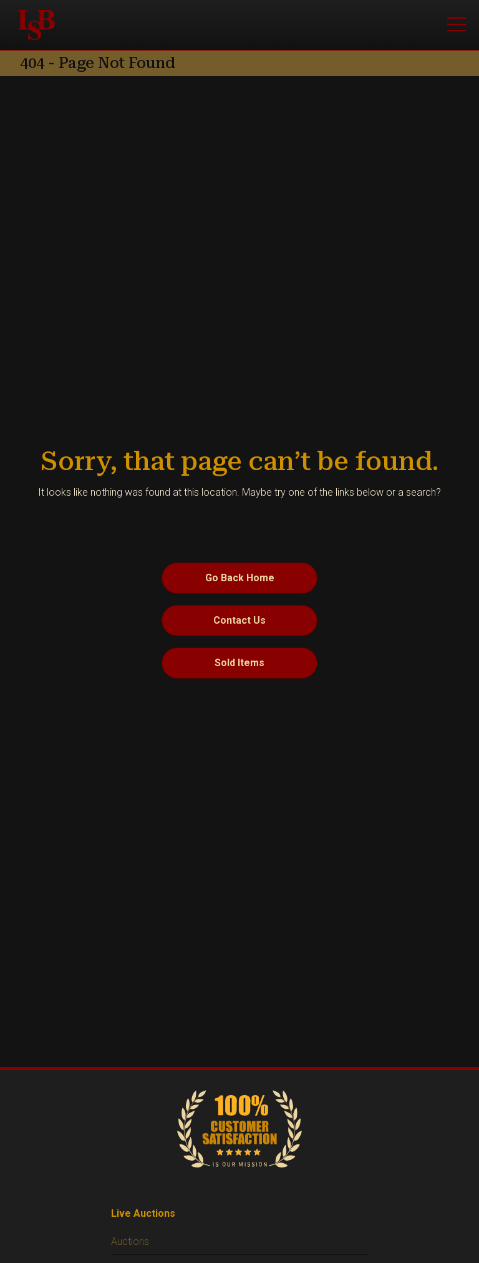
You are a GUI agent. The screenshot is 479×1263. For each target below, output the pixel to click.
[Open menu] (456, 24)
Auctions (130, 1241)
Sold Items (239, 663)
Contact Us (239, 620)
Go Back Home (239, 578)
